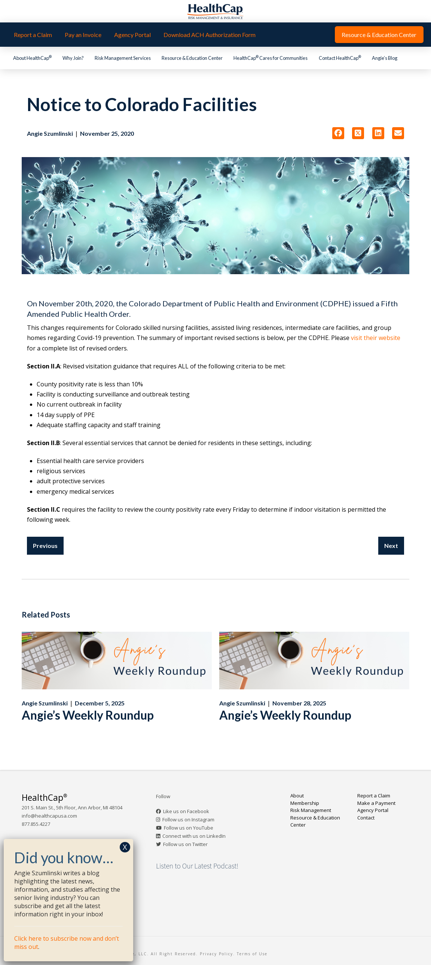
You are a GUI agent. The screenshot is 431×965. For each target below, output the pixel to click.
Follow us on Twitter (185, 844)
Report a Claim (373, 795)
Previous (45, 545)
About (297, 795)
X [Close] (125, 847)
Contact (366, 817)
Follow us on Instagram (188, 819)
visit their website (375, 338)
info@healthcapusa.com (49, 815)
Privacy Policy (216, 953)
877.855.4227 (36, 824)
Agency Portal (372, 810)
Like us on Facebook (186, 811)
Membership (304, 803)
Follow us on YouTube (188, 827)
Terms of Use (252, 953)
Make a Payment (376, 803)
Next (391, 545)
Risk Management (310, 810)
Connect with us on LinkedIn (194, 836)
